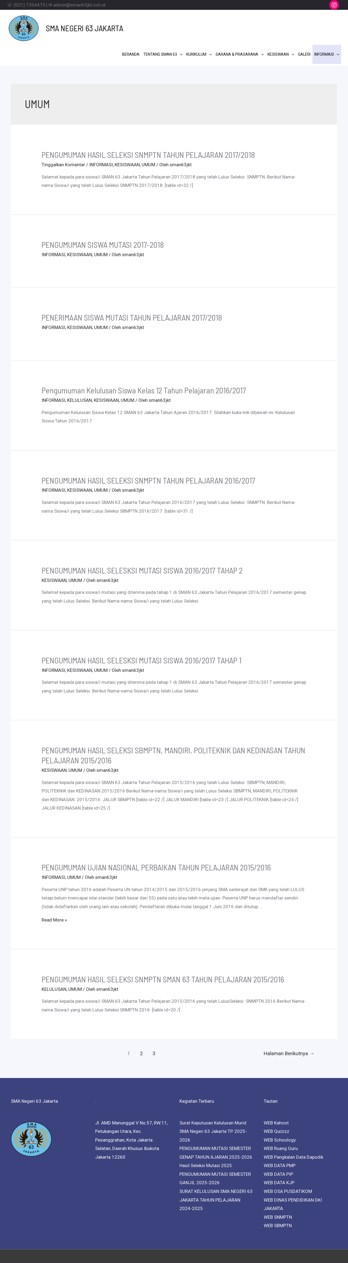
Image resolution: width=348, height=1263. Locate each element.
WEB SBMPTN (278, 1197)
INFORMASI (101, 136)
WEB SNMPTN (278, 1189)
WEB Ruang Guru (281, 1120)
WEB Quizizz (276, 1103)
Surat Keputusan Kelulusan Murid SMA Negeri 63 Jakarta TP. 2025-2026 (213, 1103)
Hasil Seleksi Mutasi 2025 (205, 1137)
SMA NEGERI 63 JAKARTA (74, 24)
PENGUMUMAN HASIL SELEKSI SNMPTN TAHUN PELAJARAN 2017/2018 (148, 126)
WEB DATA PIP (278, 1146)
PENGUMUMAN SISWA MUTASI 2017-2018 (103, 216)
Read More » (54, 891)
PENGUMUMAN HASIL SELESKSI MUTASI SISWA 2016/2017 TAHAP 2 (142, 542)
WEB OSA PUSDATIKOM (288, 1163)
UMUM (148, 136)
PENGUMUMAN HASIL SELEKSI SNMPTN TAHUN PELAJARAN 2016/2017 (148, 452)
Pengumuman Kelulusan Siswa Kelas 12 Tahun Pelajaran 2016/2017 (144, 362)
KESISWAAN (127, 136)
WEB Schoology (280, 1111)
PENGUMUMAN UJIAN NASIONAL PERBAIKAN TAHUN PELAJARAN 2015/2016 (156, 839)
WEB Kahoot (276, 1094)
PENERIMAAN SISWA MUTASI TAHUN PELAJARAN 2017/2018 (132, 289)
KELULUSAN (79, 372)
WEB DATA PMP (280, 1137)
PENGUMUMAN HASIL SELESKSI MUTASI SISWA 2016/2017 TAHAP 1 (141, 632)
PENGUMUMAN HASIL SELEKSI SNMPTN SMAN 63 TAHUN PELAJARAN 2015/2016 (163, 951)
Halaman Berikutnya (289, 1025)
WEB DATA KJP (279, 1154)
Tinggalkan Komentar (63, 136)
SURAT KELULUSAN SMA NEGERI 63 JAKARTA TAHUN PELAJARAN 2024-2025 (216, 1172)
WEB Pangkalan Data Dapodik (293, 1129)
